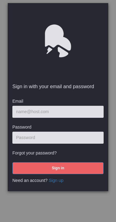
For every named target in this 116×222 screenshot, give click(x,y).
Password (21, 127)
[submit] (58, 168)
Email (17, 101)
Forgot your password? (34, 152)
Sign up (56, 180)
